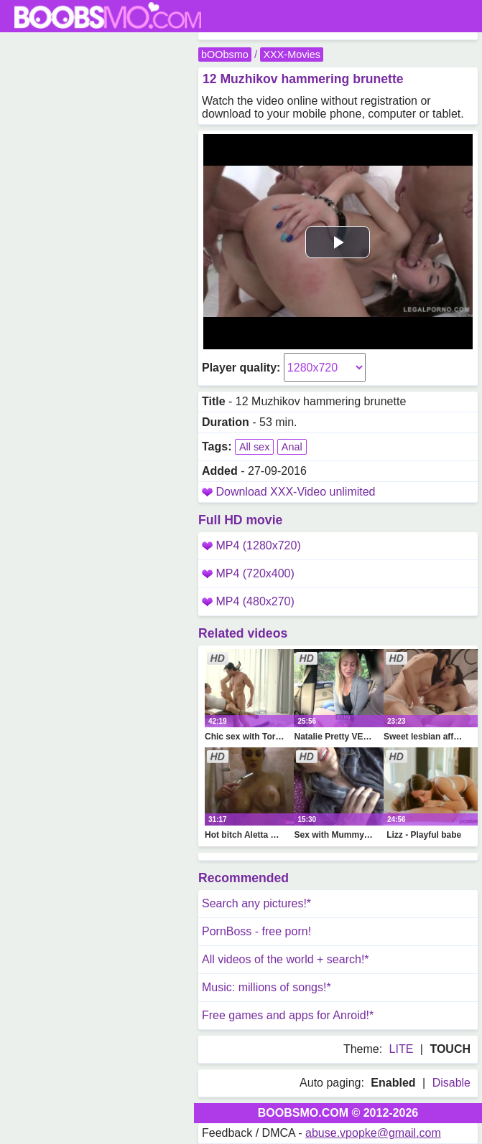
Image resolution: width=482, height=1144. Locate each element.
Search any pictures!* (256, 903)
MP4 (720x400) (248, 573)
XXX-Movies (291, 54)
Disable (451, 1083)
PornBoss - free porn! (256, 931)
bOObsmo (225, 54)
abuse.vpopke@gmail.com (373, 1133)
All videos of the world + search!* (285, 959)
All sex (254, 447)
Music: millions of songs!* (266, 987)
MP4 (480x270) (248, 601)
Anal (292, 447)
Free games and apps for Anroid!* (288, 1015)
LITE (401, 1049)
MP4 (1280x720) (251, 545)
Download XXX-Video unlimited (295, 492)
